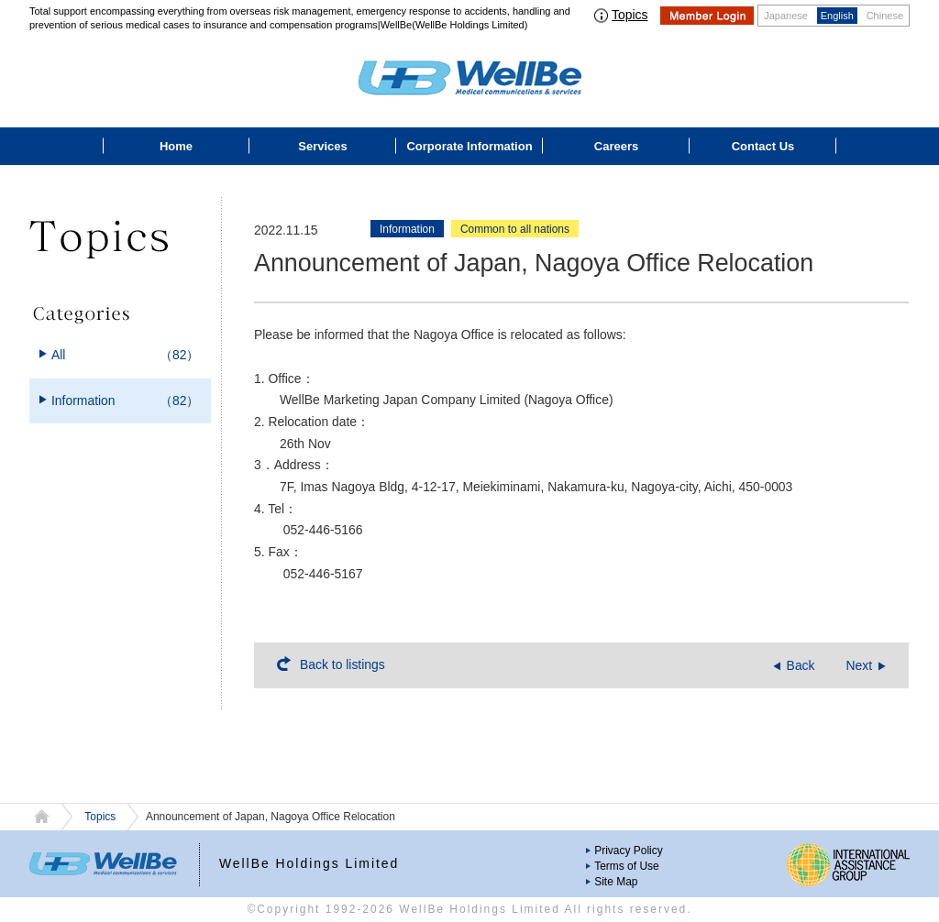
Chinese (885, 15)
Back (801, 665)
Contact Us (763, 146)
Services (323, 146)
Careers (616, 146)
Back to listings (342, 664)
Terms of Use (626, 866)
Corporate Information (469, 146)
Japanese (786, 15)
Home (176, 146)
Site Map (615, 881)
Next (858, 665)
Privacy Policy (628, 850)
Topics (629, 14)
